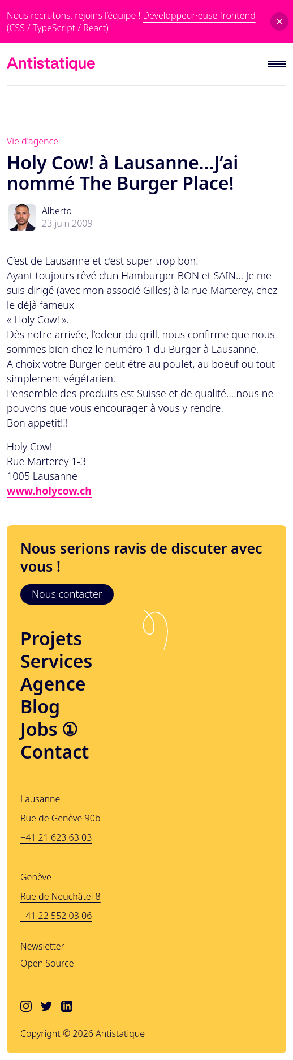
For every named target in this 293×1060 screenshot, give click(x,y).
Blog (40, 706)
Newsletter (42, 946)
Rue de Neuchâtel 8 (60, 896)
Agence (52, 683)
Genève (35, 877)
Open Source (47, 963)
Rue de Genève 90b (60, 818)
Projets (51, 638)
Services (56, 661)
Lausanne (40, 799)
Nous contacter (67, 594)
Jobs (49, 729)
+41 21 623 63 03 (56, 837)
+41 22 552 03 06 (56, 915)
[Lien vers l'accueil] (51, 64)
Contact (54, 751)
